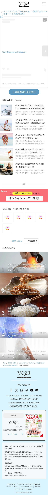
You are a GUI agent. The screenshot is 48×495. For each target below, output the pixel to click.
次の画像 (31, 240)
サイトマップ (19, 489)
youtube (32, 390)
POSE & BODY (12, 395)
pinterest (27, 390)
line (37, 390)
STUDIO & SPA (30, 406)
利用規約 (36, 484)
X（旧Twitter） (17, 390)
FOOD (35, 399)
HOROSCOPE (16, 406)
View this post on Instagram (14, 52)
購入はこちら (13, 434)
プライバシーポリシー (12, 487)
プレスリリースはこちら (24, 484)
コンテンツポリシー (27, 487)
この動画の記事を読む (24, 91)
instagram (22, 390)
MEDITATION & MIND (31, 395)
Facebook (12, 390)
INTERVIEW (25, 399)
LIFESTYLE (34, 402)
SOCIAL (14, 399)
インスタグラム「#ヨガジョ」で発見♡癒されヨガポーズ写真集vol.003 (25, 12)
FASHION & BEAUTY (18, 402)
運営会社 (37, 487)
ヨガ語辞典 (28, 489)
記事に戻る (17, 240)
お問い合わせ (11, 484)
